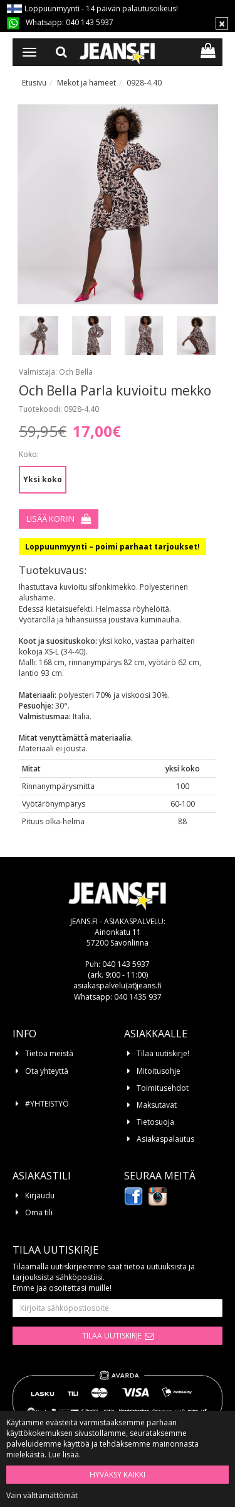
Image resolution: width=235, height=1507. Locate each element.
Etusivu (34, 82)
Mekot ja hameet (86, 82)
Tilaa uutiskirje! (163, 1053)
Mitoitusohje (158, 1071)
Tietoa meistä (49, 1053)
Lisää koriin (50, 518)
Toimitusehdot (163, 1088)
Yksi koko (42, 479)
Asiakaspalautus (165, 1139)
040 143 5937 (89, 22)
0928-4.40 (144, 82)
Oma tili (39, 1212)
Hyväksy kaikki (117, 1474)
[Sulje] (222, 23)
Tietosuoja (155, 1122)
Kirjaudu (40, 1195)
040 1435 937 (138, 996)
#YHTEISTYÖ (47, 1103)
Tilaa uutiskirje (112, 1335)
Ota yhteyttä (46, 1071)
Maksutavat (157, 1105)
